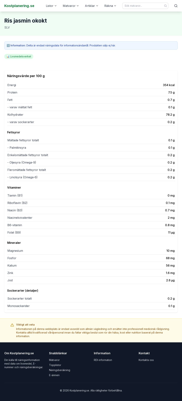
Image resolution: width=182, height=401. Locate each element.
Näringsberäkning (59, 370)
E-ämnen (54, 375)
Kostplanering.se (19, 6)
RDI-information (103, 359)
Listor (51, 6)
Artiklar (92, 6)
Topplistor (55, 365)
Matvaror (71, 6)
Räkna (110, 6)
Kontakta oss (146, 359)
